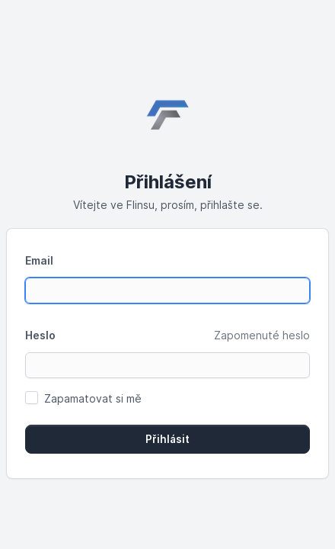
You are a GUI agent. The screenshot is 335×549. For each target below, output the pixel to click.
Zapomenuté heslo (262, 335)
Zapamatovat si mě (93, 398)
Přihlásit (167, 439)
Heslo (40, 335)
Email (39, 260)
